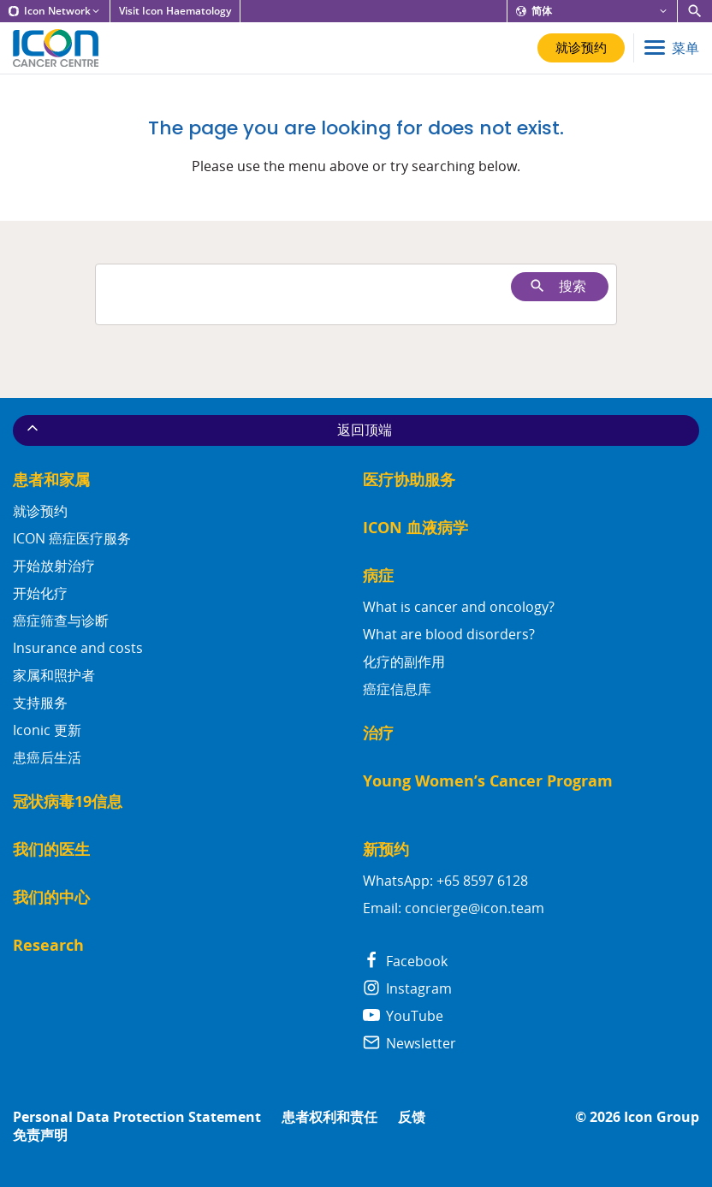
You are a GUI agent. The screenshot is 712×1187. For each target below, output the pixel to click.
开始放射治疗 (54, 565)
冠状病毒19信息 (67, 801)
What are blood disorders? (449, 634)
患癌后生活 (47, 757)
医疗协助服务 (409, 480)
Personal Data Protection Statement (137, 1117)
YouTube (403, 1015)
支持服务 (40, 702)
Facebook (405, 961)
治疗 (378, 733)
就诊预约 (40, 511)
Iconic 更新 (47, 730)
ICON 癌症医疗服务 (72, 538)
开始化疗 (40, 593)
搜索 (557, 286)
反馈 (411, 1117)
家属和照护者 (54, 675)
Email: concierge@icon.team (453, 908)
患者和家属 (51, 480)
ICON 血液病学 (415, 528)
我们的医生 (51, 849)
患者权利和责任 (329, 1117)
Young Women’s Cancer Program (488, 781)
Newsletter (409, 1043)
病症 (378, 576)
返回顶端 (208, 429)
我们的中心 (51, 897)
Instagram (407, 988)
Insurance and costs (78, 647)
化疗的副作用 (404, 661)
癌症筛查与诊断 (61, 620)
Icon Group (661, 1117)
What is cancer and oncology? (459, 606)
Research (48, 945)
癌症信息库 (397, 689)
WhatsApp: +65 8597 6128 (445, 880)
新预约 (386, 849)
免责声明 (40, 1135)
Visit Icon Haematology (175, 11)
